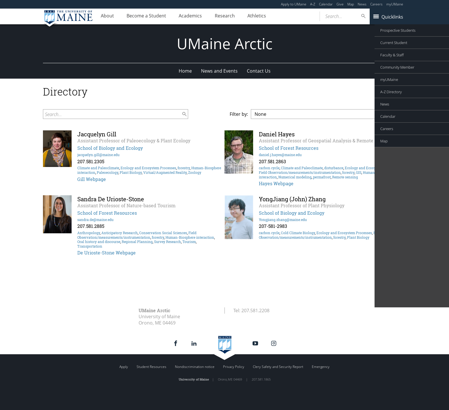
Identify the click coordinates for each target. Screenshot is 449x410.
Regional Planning (137, 241)
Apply (123, 366)
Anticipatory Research (119, 232)
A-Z (312, 4)
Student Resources (151, 366)
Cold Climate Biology (298, 232)
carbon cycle (269, 168)
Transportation (89, 246)
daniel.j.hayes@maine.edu (280, 154)
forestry (184, 168)
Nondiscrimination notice (194, 366)
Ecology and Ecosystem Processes (148, 168)
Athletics (269, 16)
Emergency (321, 366)
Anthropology (88, 232)
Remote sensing (345, 177)
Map (350, 4)
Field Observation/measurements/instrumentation (300, 172)
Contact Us (259, 71)
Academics (197, 16)
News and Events (219, 71)
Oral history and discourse (98, 241)
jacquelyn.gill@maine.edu (98, 154)
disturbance (333, 168)
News (362, 4)
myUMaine (394, 4)
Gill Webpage (91, 179)
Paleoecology (107, 172)
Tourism (189, 241)
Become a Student (150, 16)
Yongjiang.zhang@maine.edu (283, 219)
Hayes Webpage (276, 183)
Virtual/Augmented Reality (165, 172)
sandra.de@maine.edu (95, 219)
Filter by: (239, 114)
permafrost (322, 177)
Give (340, 4)
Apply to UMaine (293, 4)
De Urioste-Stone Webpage (106, 253)
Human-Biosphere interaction (190, 237)
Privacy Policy (233, 366)
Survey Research (167, 241)
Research (234, 16)
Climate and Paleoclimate (98, 168)
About (108, 16)
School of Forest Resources (288, 148)
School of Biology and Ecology (110, 148)
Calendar (326, 4)
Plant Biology (131, 172)
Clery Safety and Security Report (278, 366)
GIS (358, 172)
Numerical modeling (295, 177)
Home (185, 71)
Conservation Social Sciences (163, 232)
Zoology (194, 172)
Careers (376, 4)
